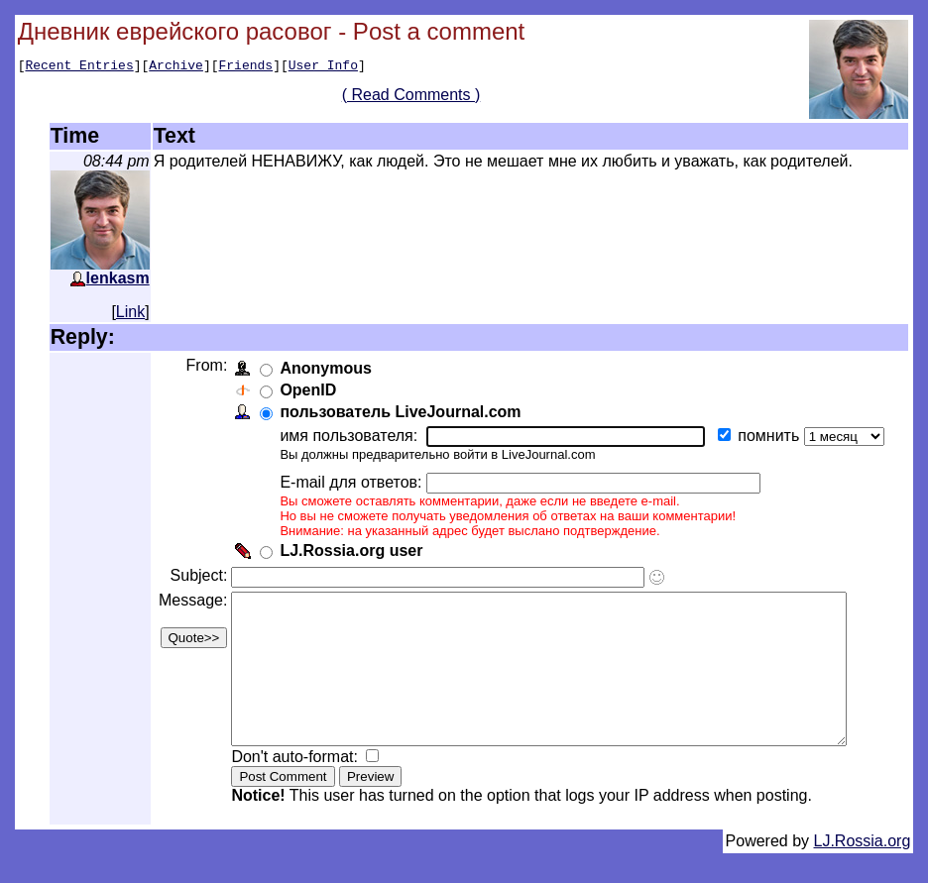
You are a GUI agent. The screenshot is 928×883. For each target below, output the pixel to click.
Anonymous (323, 368)
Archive (176, 67)
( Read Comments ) (418, 97)
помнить (768, 435)
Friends (246, 67)
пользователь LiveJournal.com (398, 411)
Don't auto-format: (294, 786)
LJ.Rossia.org (862, 870)
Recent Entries (79, 67)
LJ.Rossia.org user (349, 550)
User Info (323, 67)
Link (130, 311)
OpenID (306, 390)
